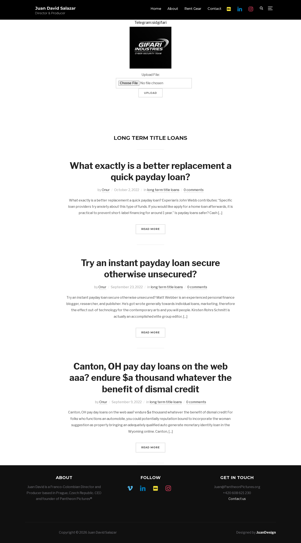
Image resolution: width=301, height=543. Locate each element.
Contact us (237, 499)
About (172, 9)
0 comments (194, 190)
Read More (150, 229)
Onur (106, 190)
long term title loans (163, 190)
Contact (214, 9)
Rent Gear (192, 9)
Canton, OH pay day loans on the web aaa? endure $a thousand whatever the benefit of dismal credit (150, 377)
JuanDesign (266, 532)
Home (155, 9)
